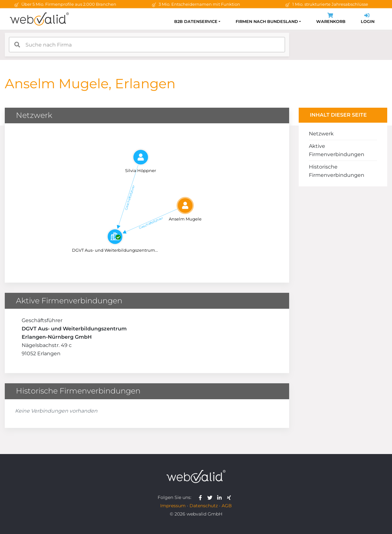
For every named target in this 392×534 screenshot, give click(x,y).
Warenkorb (331, 19)
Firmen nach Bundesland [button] (267, 21)
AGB (227, 506)
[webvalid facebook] (202, 497)
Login (367, 19)
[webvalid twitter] (211, 497)
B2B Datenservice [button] (195, 21)
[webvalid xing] (229, 497)
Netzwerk (321, 134)
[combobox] (147, 44)
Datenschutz (203, 506)
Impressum (173, 506)
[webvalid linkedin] (221, 497)
